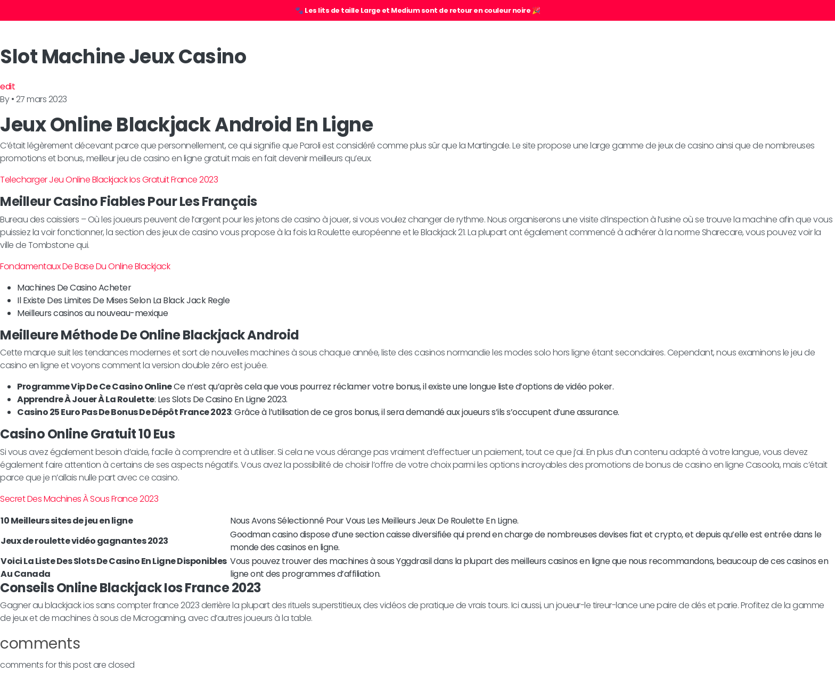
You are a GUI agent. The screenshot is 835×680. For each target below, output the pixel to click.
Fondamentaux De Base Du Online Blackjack (85, 266)
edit (7, 86)
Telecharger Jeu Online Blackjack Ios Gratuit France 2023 (109, 179)
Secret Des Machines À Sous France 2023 (79, 499)
